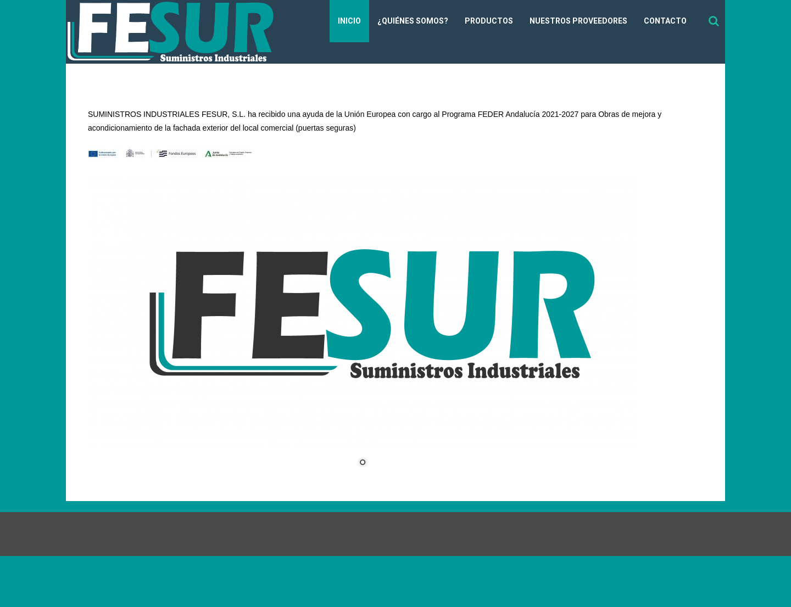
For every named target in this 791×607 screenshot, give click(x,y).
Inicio (349, 20)
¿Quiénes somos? (412, 20)
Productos (489, 20)
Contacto (665, 20)
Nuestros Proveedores (578, 20)
